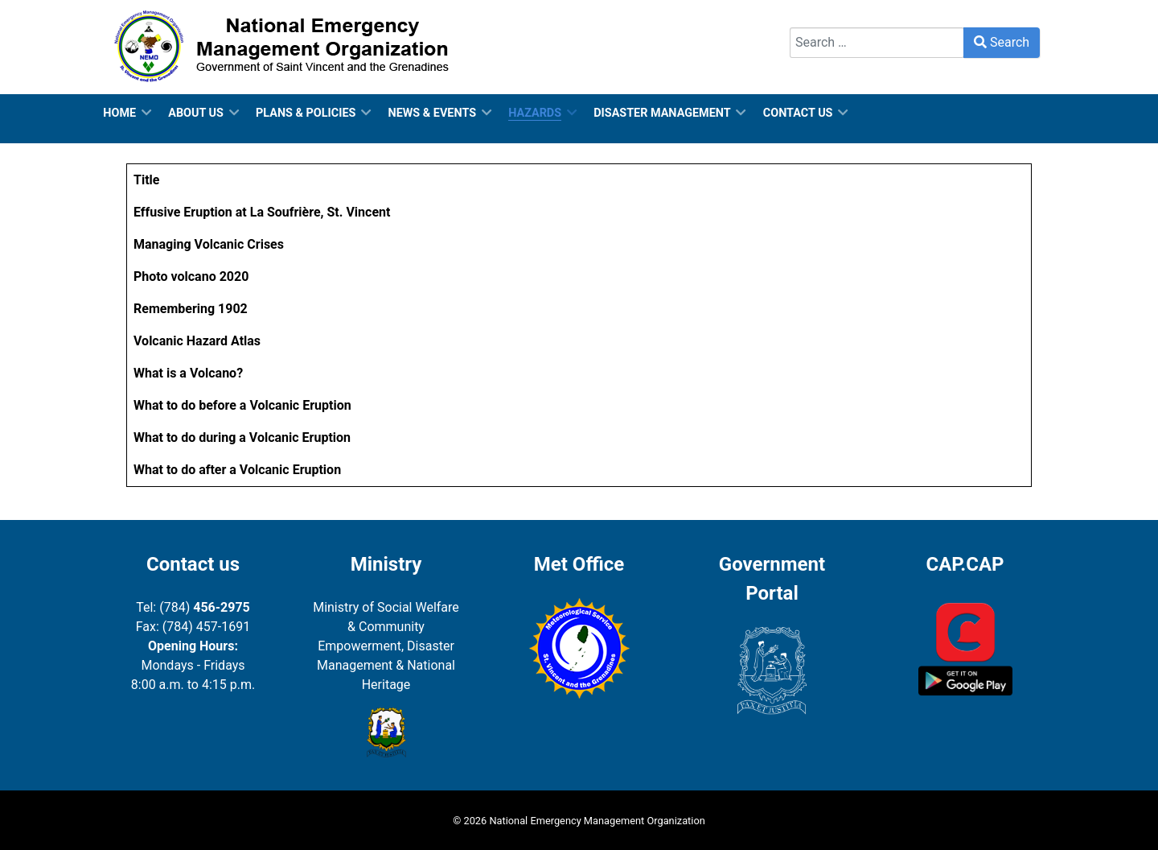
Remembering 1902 (190, 308)
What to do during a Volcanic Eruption (242, 437)
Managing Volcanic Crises (208, 244)
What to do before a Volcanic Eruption (242, 405)
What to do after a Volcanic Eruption (237, 469)
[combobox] (877, 42)
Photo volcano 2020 (190, 276)
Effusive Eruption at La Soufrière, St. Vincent (261, 212)
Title (146, 180)
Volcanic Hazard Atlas (197, 341)
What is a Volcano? (188, 373)
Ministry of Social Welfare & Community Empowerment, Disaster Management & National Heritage (386, 646)
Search (809, 17)
